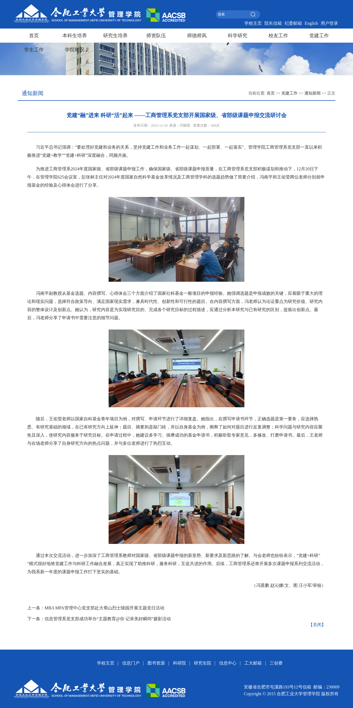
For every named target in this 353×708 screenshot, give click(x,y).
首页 (34, 35)
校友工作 (278, 35)
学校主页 (253, 23)
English (311, 23)
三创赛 (276, 663)
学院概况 (74, 49)
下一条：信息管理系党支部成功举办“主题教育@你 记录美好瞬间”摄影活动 (99, 618)
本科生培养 (74, 35)
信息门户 (131, 663)
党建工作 (319, 35)
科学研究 (237, 35)
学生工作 (34, 49)
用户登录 (329, 23)
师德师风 (197, 35)
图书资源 (156, 663)
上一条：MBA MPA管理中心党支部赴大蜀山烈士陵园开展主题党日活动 (95, 608)
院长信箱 (273, 23)
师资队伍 (156, 35)
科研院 (179, 663)
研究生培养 (115, 35)
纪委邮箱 (293, 23)
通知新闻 (312, 93)
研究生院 (202, 663)
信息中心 (228, 663)
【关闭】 (317, 624)
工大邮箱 (253, 663)
